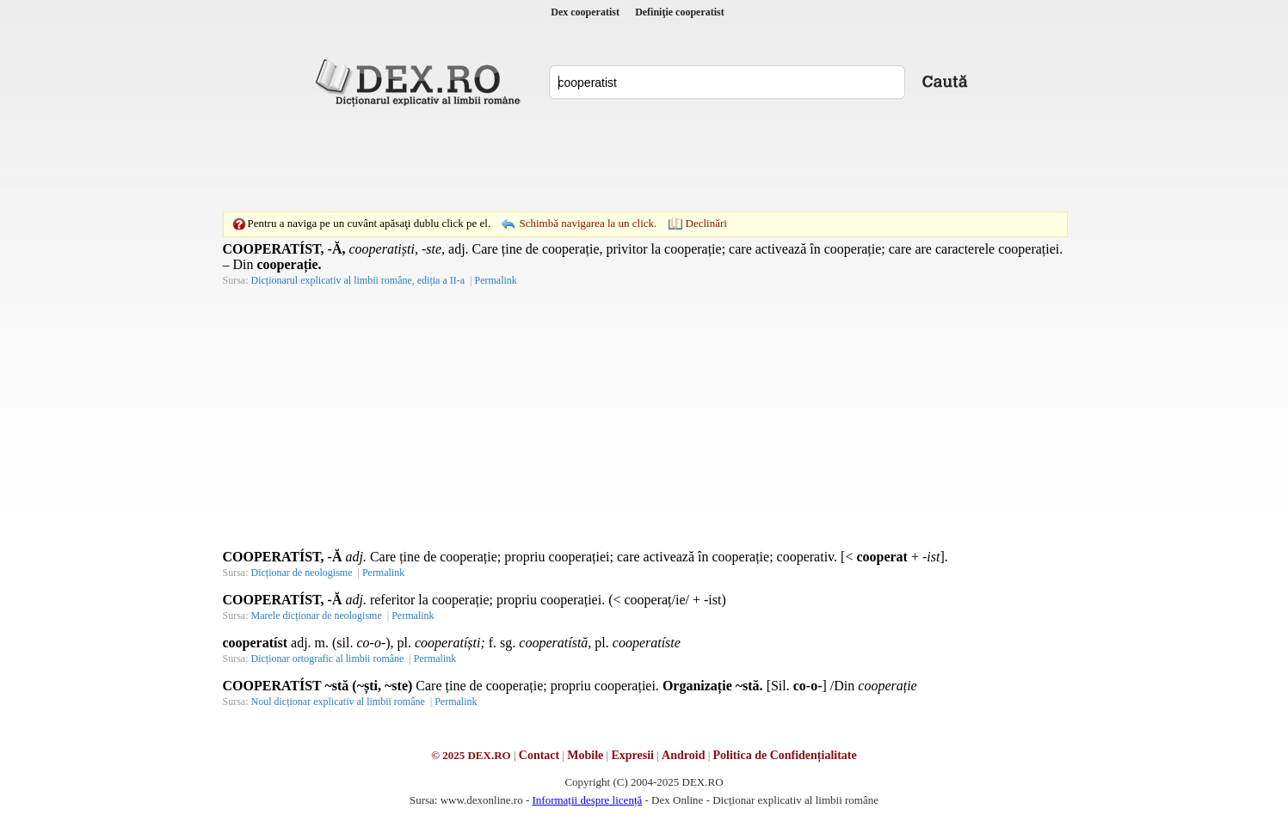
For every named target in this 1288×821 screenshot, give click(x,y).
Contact (539, 755)
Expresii (632, 755)
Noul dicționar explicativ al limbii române (338, 701)
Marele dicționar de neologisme (316, 616)
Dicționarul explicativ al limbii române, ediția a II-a (358, 280)
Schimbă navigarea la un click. (587, 223)
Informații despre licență (587, 799)
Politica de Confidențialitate (785, 755)
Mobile (585, 755)
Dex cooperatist (585, 12)
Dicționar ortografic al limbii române (327, 659)
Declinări (706, 223)
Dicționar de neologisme (302, 573)
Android (683, 755)
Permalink (495, 280)
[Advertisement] (644, 159)
